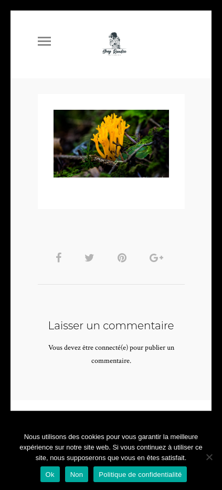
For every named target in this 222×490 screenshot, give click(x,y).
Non (76, 474)
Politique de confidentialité (140, 474)
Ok (50, 474)
